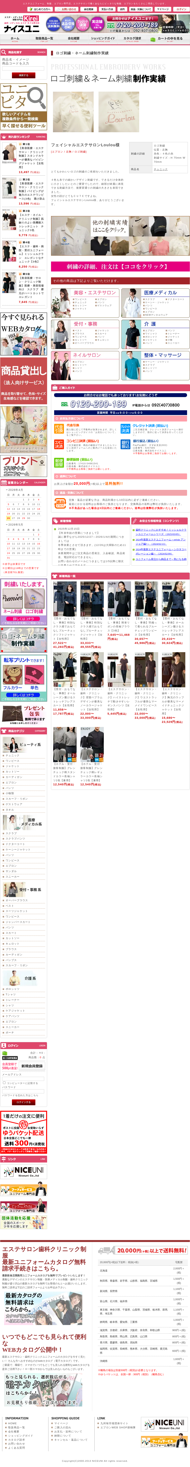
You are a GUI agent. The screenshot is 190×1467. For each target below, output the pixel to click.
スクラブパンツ (15, 838)
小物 (170, 340)
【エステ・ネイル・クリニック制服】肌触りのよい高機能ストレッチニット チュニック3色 (31, 222)
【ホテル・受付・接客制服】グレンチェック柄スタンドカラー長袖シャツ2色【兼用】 (64, 772)
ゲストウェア (14, 804)
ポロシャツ (13, 989)
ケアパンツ (13, 1016)
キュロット (13, 943)
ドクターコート (15, 844)
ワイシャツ (151, 333)
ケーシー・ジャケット (157, 302)
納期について (62, 1435)
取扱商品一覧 (16, 1427)
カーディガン (14, 777)
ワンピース (13, 760)
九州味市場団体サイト (114, 1423)
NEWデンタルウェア (156, 315)
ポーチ (10, 1032)
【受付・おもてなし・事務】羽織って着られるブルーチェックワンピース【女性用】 (146, 626)
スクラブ (11, 833)
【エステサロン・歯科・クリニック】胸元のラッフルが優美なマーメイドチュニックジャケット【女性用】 (173, 701)
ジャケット (13, 766)
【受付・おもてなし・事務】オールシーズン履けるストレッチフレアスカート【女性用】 (173, 626)
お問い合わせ (16, 1443)
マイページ (61, 1423)
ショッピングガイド (20, 1435)
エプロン (11, 782)
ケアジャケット (15, 1010)
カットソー (13, 771)
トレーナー (13, 999)
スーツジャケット (17, 911)
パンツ (10, 788)
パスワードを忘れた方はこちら (20, 1095)
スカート (11, 932)
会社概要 (13, 1431)
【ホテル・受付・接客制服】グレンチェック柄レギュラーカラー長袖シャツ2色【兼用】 (91, 772)
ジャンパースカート (18, 922)
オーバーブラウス (17, 900)
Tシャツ (11, 994)
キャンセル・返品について (71, 1439)
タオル (10, 809)
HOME (12, 1423)
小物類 (10, 793)
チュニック (13, 755)
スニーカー (13, 876)
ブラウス (11, 949)
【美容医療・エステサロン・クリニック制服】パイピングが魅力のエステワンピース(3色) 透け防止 (32, 191)
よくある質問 (16, 1447)
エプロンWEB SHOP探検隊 (118, 1427)
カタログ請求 (16, 1439)
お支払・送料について (68, 1431)
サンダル (11, 871)
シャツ (10, 1005)
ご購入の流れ (62, 1427)
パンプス (11, 960)
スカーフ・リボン (17, 798)
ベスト (10, 905)
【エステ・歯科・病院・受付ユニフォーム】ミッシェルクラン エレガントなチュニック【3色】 (31, 254)
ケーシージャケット (18, 849)
